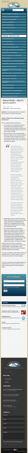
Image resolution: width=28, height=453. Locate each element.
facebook (5, 1)
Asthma (4, 322)
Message (5, 432)
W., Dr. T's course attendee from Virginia (12, 389)
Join (5, 290)
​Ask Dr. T (9, 106)
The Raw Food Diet (6, 327)
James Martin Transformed (9, 400)
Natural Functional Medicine (9, 305)
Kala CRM (23, 451)
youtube (8, 1)
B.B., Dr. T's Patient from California (11, 394)
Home (4, 106)
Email (5, 283)
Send (5, 444)
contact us (22, 254)
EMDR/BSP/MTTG (6, 316)
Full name (6, 279)
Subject (4, 427)
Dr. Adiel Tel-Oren (9, 449)
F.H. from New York (7, 405)
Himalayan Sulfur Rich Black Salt (10, 311)
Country (5, 423)
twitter (3, 1)
